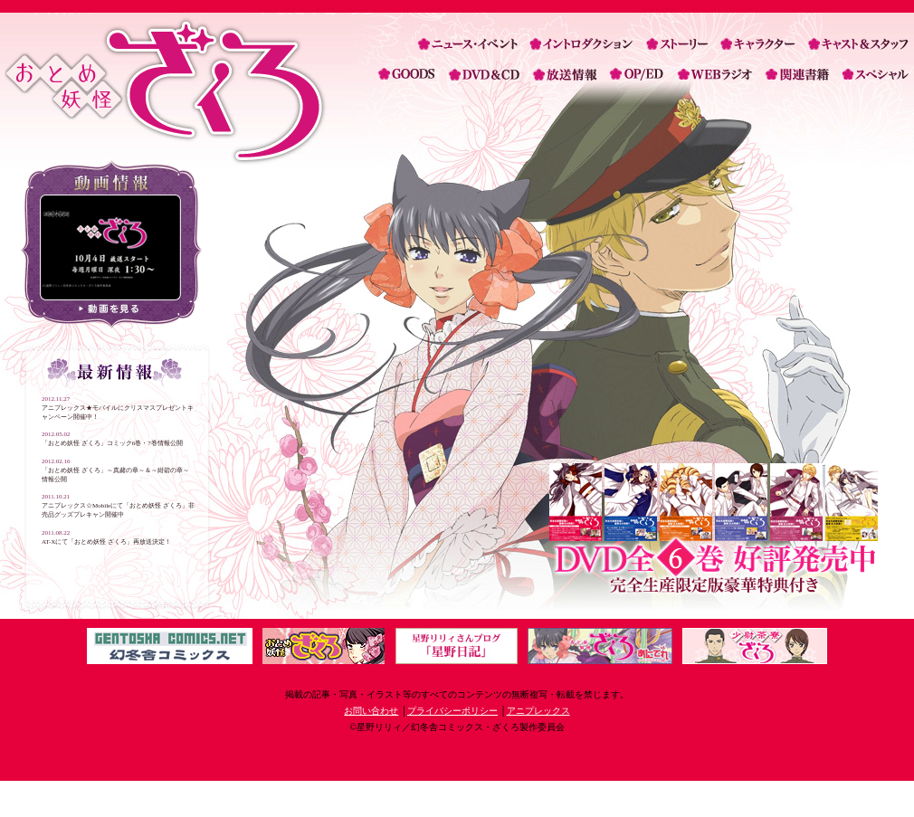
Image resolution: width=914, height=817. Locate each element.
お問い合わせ (371, 711)
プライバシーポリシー (452, 711)
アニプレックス (538, 711)
